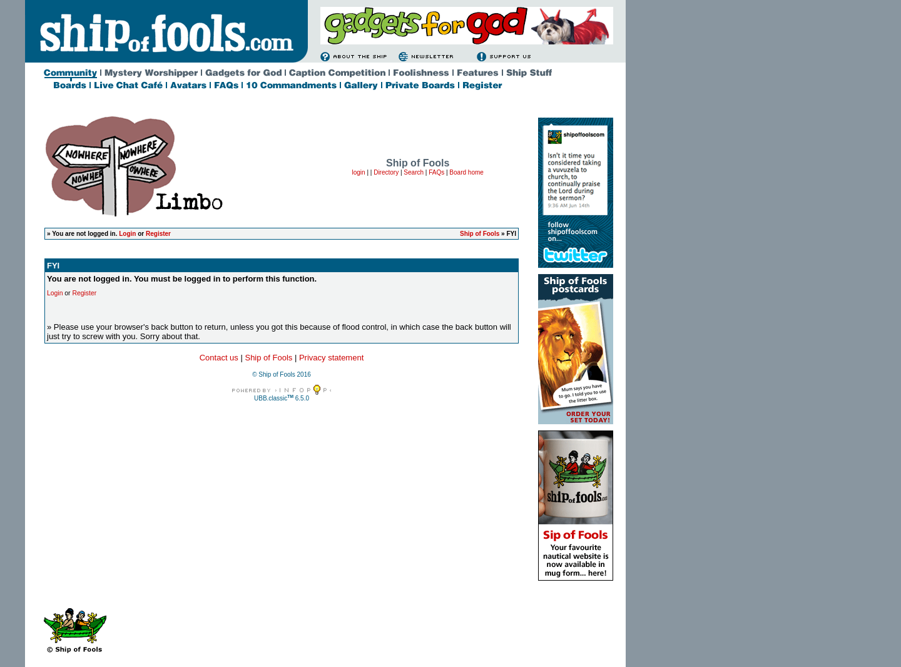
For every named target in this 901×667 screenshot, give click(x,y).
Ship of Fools (479, 233)
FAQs (436, 172)
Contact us (219, 357)
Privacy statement (331, 357)
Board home (466, 172)
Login (127, 233)
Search (414, 172)
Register (158, 233)
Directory (386, 172)
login (358, 172)
